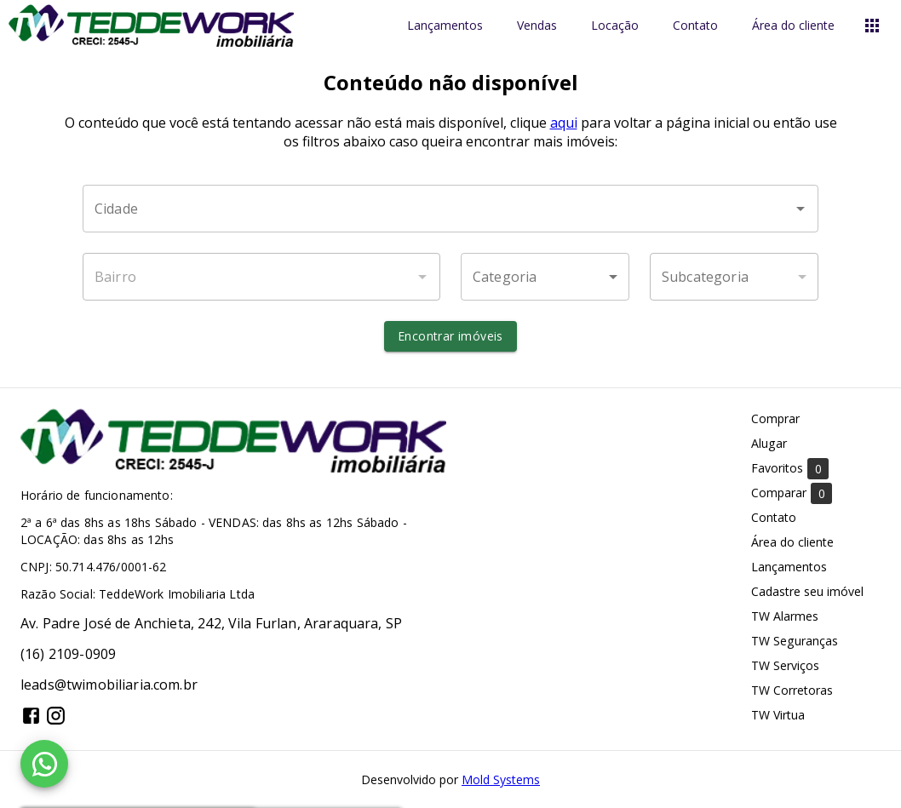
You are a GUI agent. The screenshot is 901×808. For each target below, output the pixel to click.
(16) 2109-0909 (68, 654)
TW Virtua (778, 715)
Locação (615, 26)
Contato (695, 26)
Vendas (537, 26)
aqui (563, 122)
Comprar (775, 418)
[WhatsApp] (44, 764)
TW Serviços (785, 665)
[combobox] (450, 208)
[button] (545, 277)
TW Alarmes (784, 616)
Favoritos (790, 468)
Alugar (769, 443)
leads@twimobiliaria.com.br (109, 684)
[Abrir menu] (872, 25)
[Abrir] (800, 209)
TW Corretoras (792, 690)
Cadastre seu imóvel (807, 591)
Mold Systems (501, 779)
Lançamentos (445, 26)
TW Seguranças (794, 641)
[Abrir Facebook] (31, 715)
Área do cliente (793, 26)
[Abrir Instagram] (55, 715)
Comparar (791, 493)
